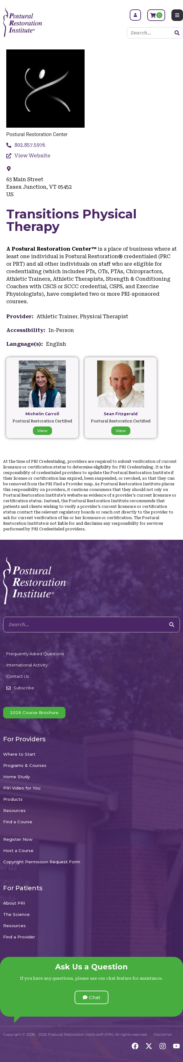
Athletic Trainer (57, 316)
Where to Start (19, 754)
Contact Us (17, 676)
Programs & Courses (24, 765)
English (56, 344)
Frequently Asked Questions (35, 653)
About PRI (14, 903)
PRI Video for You (21, 787)
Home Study (16, 776)
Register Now (18, 839)
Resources (14, 810)
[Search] (177, 33)
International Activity (27, 664)
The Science (16, 914)
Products (13, 799)
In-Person (61, 330)
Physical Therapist (104, 316)
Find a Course (17, 821)
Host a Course (18, 850)
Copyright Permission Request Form (41, 861)
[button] (91, 997)
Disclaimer (163, 1034)
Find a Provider (19, 936)
